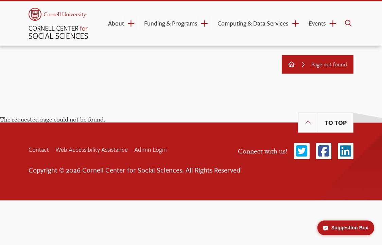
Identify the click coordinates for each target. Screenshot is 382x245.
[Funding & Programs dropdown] (204, 23)
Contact (39, 149)
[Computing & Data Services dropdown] (295, 23)
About (116, 23)
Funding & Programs (170, 23)
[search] (348, 23)
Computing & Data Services (253, 23)
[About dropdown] (131, 23)
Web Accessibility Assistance (91, 149)
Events (317, 23)
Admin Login (150, 149)
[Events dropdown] (333, 23)
